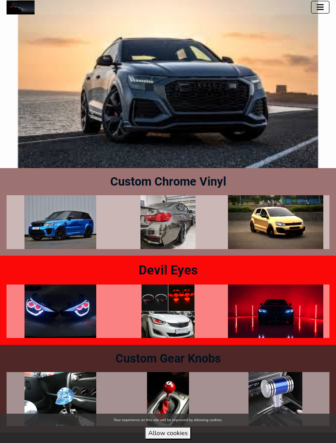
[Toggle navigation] (320, 7)
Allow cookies (168, 433)
